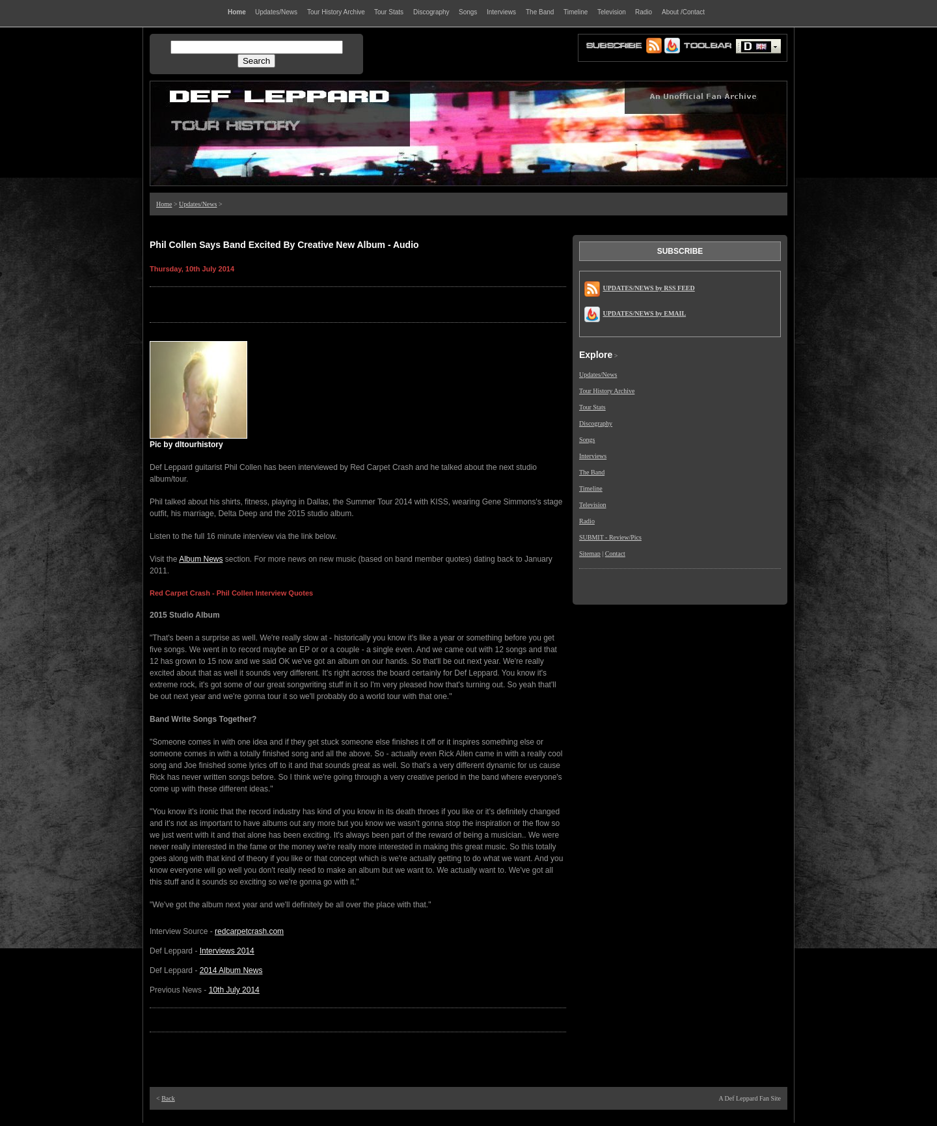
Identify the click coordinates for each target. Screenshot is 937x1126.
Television (592, 504)
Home (164, 204)
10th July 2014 (234, 990)
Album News (201, 559)
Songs (587, 439)
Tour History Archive (606, 390)
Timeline (591, 488)
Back (168, 1098)
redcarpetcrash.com (249, 931)
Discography (595, 423)
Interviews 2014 (227, 950)
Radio (587, 521)
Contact (615, 553)
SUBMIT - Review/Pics (610, 537)
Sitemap (590, 553)
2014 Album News (231, 970)
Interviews (592, 456)
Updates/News (198, 204)
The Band (591, 472)
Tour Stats (592, 407)
